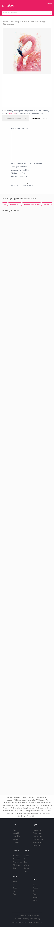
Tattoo (35, 900)
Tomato (15, 839)
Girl (25, 859)
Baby (25, 862)
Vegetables (16, 836)
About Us (14, 922)
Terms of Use (38, 922)
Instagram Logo (38, 830)
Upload (49, 4)
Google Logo (37, 845)
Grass (15, 888)
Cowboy (26, 868)
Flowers (35, 888)
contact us (12, 113)
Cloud (15, 882)
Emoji (34, 885)
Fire (14, 885)
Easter (15, 868)
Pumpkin (16, 842)
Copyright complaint (38, 118)
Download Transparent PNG (16, 118)
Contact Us (22, 922)
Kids (25, 871)
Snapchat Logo (38, 842)
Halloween (16, 859)
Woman (26, 865)
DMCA (30, 922)
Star (14, 891)
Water (35, 894)
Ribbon (35, 897)
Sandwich (16, 833)
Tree (14, 894)
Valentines (16, 865)
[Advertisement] (25, 90)
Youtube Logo (37, 836)
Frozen (26, 856)
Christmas (16, 856)
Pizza (14, 830)
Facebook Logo (38, 839)
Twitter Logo (37, 833)
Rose (34, 891)
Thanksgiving (17, 862)
